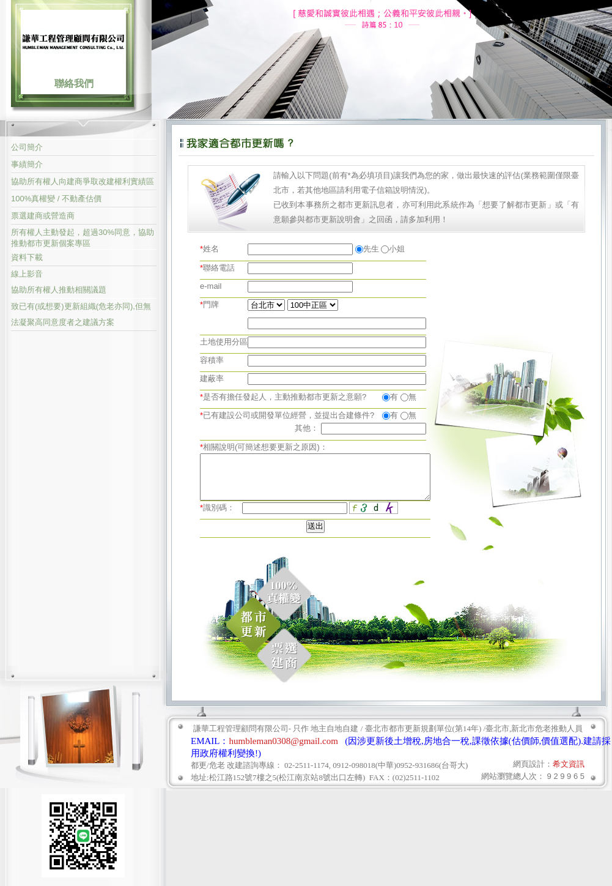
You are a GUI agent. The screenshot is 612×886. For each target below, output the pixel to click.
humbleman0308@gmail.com (283, 741)
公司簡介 (27, 147)
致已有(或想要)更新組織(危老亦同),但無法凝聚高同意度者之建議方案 (81, 314)
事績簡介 (27, 164)
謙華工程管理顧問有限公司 (73, 41)
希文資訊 (568, 764)
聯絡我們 (74, 83)
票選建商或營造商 (43, 215)
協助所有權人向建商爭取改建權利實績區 (82, 181)
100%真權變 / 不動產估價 (56, 198)
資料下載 (27, 257)
